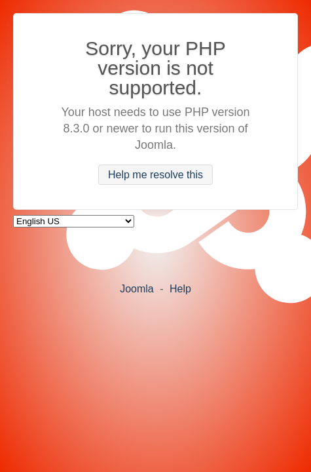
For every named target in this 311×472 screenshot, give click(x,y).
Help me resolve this (155, 174)
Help (180, 288)
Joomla (137, 288)
